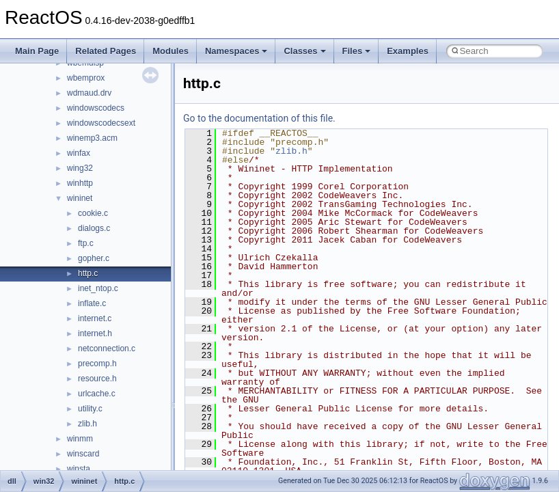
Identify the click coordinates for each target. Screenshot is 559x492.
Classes (304, 51)
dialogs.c (94, 228)
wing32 (80, 168)
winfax (78, 153)
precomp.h (97, 363)
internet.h (95, 333)
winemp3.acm (92, 138)
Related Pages (105, 51)
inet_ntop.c (98, 288)
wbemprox (86, 78)
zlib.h (87, 423)
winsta (78, 469)
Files (356, 51)
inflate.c (92, 303)
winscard (83, 454)
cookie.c (93, 213)
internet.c (94, 318)
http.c (88, 273)
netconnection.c (106, 348)
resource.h (97, 378)
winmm (80, 438)
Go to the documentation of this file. (259, 118)
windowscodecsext (101, 123)
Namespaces (236, 51)
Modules (170, 51)
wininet (79, 198)
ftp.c (86, 243)
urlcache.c (96, 393)
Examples (407, 51)
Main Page (37, 51)
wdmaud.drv (89, 93)
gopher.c (93, 258)
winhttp (80, 183)
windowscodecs (95, 108)
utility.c (90, 408)
